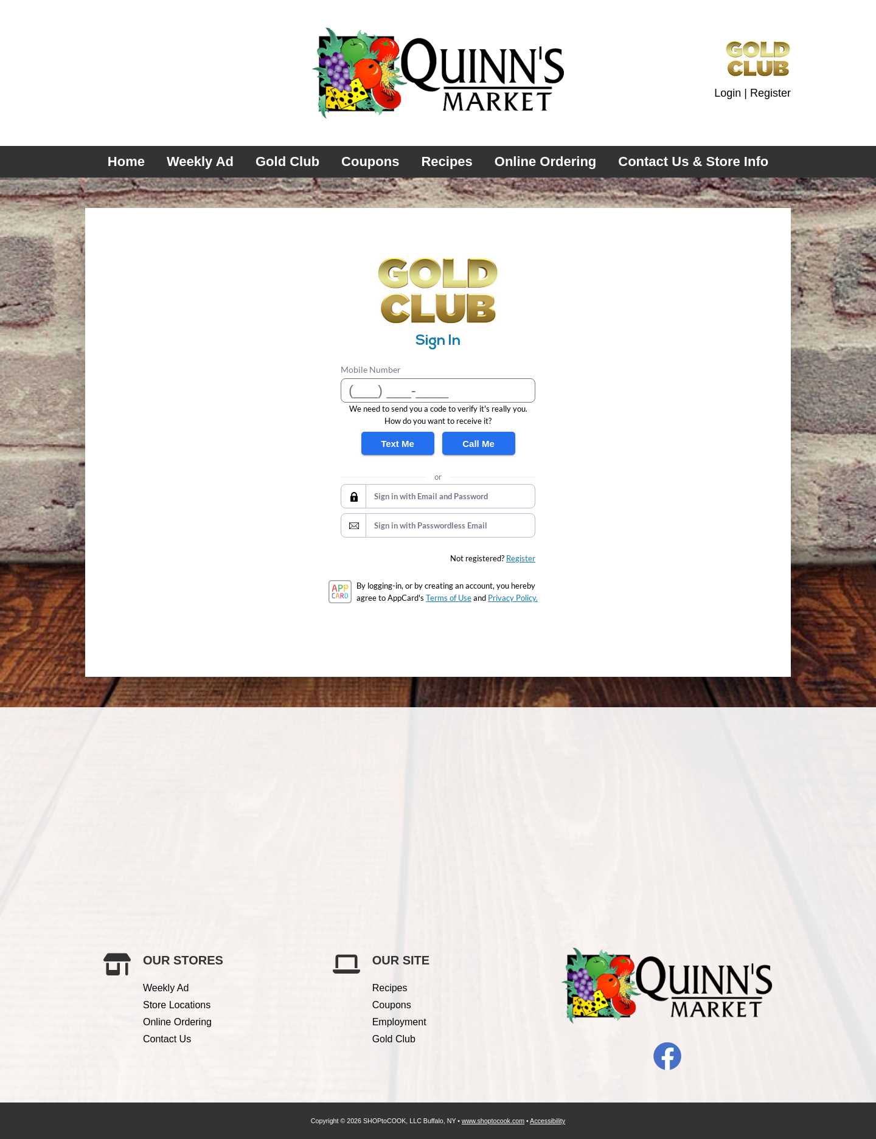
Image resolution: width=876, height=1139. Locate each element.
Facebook (667, 1056)
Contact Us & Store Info (693, 161)
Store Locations (176, 1005)
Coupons (370, 161)
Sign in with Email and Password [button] (431, 496)
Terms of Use (448, 598)
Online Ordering (545, 161)
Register (770, 93)
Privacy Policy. (513, 598)
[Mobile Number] (438, 390)
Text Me (397, 443)
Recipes (446, 161)
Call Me (478, 443)
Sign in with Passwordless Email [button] (430, 525)
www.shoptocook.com (493, 1120)
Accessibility (547, 1120)
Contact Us (167, 1039)
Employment (399, 1022)
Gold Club (287, 161)
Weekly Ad (200, 161)
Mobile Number (371, 369)
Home (126, 161)
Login (727, 93)
